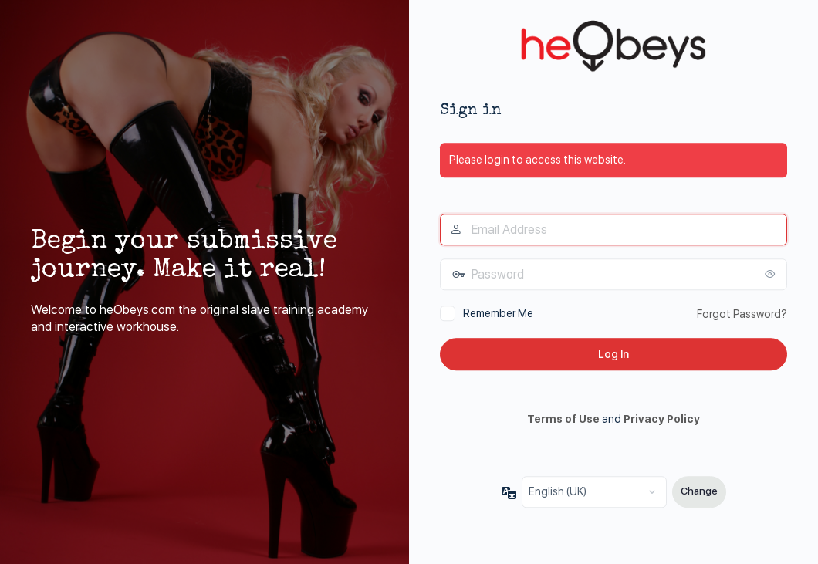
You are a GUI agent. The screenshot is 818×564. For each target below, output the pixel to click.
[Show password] (771, 273)
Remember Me (498, 313)
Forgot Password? (742, 314)
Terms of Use (563, 420)
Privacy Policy (662, 420)
